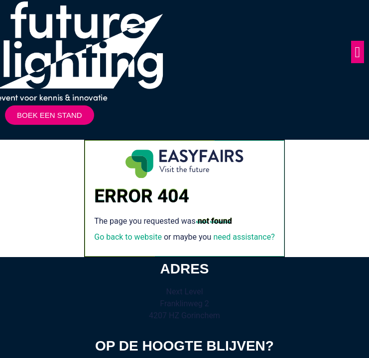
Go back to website (128, 237)
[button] (357, 52)
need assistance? (243, 237)
